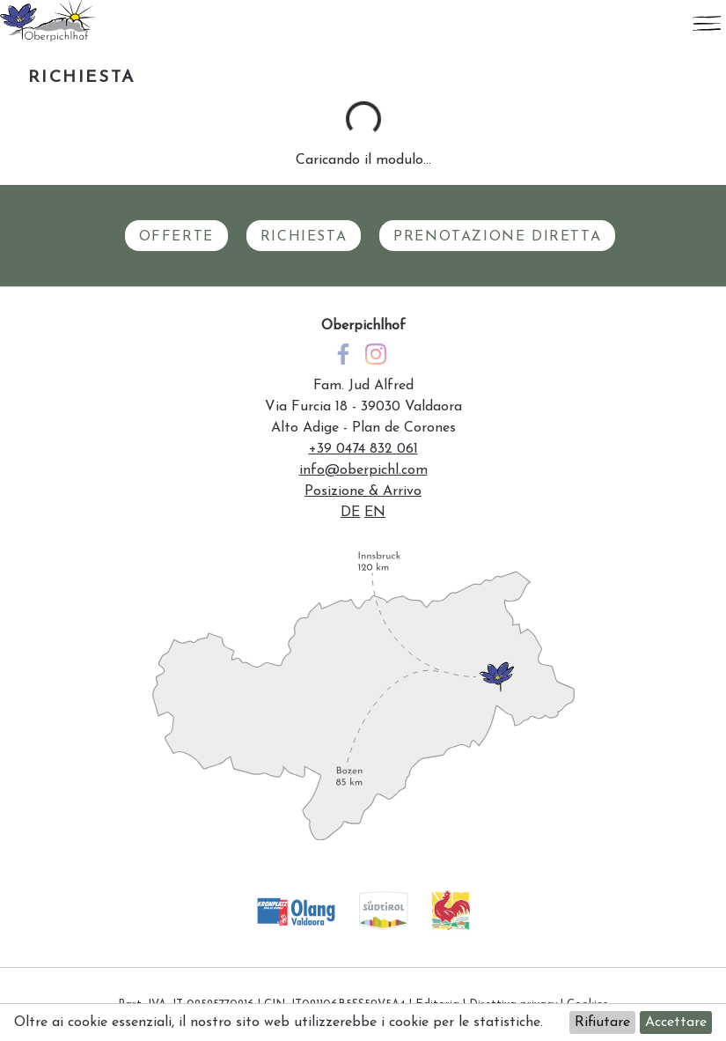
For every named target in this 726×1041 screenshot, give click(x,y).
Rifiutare (602, 1022)
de (350, 513)
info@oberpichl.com (363, 470)
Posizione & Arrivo (363, 491)
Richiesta (303, 237)
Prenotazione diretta (497, 237)
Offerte (176, 237)
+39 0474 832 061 (363, 449)
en (374, 513)
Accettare (676, 1022)
